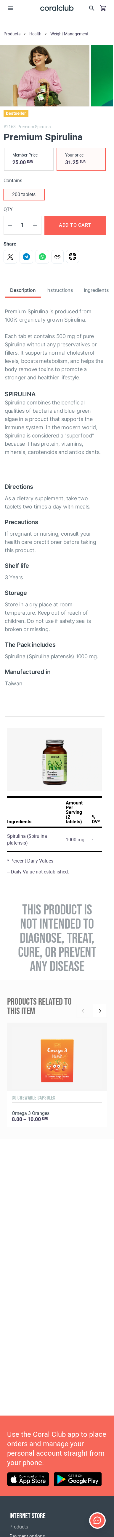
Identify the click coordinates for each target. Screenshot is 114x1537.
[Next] (100, 1011)
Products (18, 1527)
